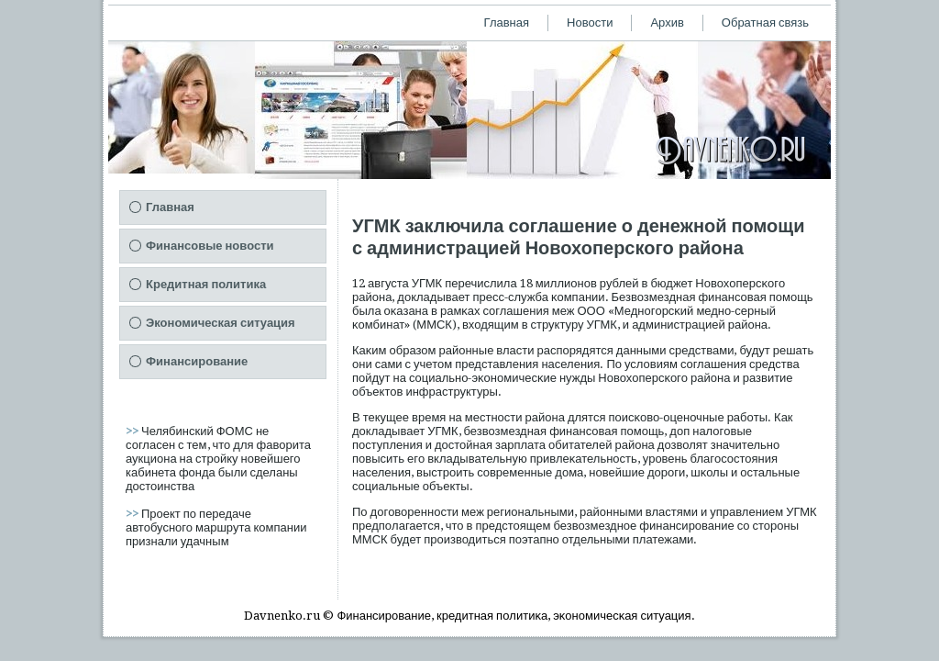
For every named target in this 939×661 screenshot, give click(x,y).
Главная (506, 22)
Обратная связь (765, 22)
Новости (590, 22)
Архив (666, 22)
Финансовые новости (210, 245)
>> (133, 431)
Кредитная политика (206, 284)
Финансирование (197, 361)
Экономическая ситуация (220, 323)
